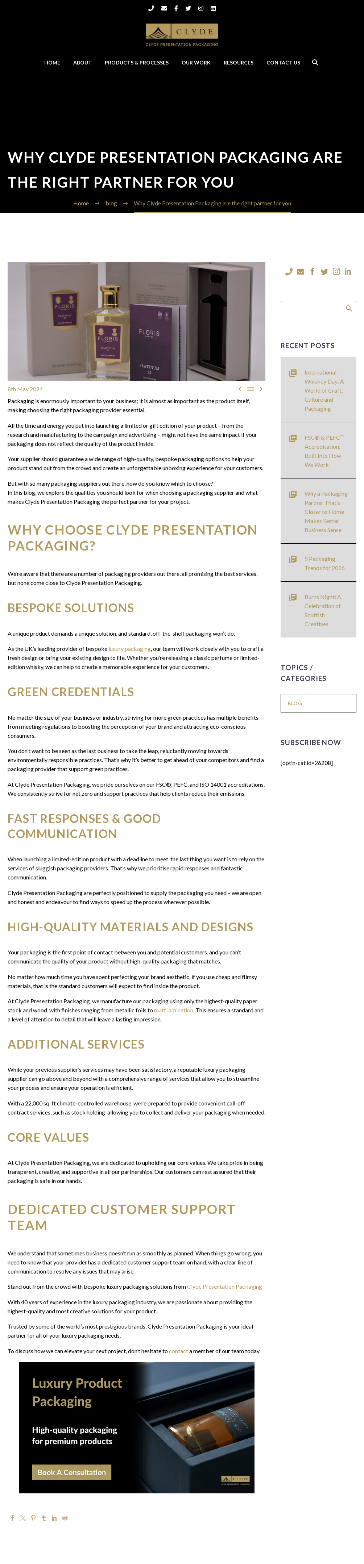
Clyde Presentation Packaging (224, 1286)
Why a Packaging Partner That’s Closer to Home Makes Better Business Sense (326, 511)
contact (178, 1350)
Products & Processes (137, 62)
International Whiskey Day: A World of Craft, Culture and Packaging (324, 390)
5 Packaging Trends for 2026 (325, 563)
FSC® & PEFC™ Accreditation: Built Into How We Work (324, 451)
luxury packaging (129, 648)
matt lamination (173, 1010)
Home (52, 62)
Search (348, 308)
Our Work (196, 62)
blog (295, 703)
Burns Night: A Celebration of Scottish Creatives (323, 610)
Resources (238, 62)
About (82, 62)
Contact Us (283, 62)
